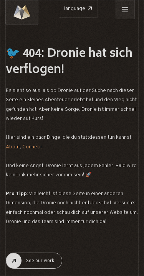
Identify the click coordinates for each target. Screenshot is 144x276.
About (13, 147)
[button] (125, 9)
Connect (32, 147)
